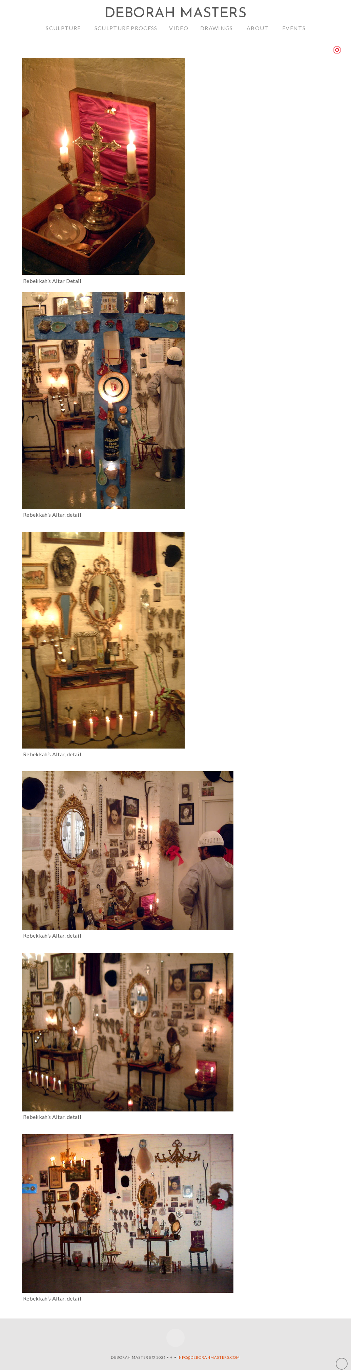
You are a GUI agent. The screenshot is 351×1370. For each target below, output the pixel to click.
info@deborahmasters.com (209, 1357)
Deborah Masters (175, 14)
